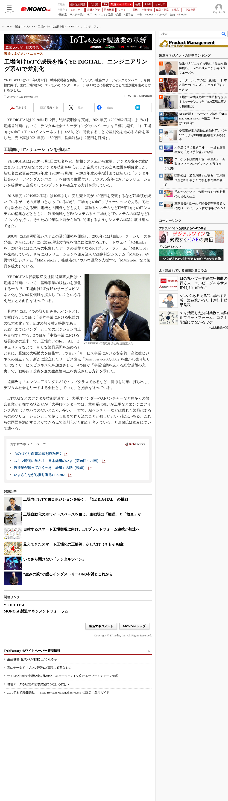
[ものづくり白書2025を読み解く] (41, 454)
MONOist (7, 26)
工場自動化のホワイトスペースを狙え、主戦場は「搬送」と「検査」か (82, 514)
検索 (224, 34)
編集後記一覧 (219, 327)
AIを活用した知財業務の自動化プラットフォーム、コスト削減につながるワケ (204, 317)
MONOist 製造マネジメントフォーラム (36, 611)
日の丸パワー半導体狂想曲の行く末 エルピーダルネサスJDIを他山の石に (204, 283)
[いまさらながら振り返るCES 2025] (43, 475)
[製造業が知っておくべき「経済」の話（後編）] (53, 468)
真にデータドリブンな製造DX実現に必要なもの (39, 667)
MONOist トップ (134, 626)
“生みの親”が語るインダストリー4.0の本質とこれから (68, 574)
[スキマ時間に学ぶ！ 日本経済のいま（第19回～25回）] (60, 461)
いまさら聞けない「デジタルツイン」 (54, 559)
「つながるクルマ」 (171, 246)
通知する (52, 107)
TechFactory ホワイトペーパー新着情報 (32, 651)
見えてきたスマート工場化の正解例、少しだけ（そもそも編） (74, 544)
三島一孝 (130, 96)
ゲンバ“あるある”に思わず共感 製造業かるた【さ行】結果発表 (204, 300)
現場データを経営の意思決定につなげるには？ (38, 684)
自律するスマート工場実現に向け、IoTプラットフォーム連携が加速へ (81, 529)
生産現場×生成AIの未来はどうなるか (32, 659)
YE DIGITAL (14, 605)
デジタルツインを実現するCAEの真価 (182, 228)
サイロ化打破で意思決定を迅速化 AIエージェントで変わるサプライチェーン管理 (62, 676)
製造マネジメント (25, 26)
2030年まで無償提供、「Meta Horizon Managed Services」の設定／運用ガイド (58, 692)
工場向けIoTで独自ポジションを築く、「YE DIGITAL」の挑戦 (75, 499)
